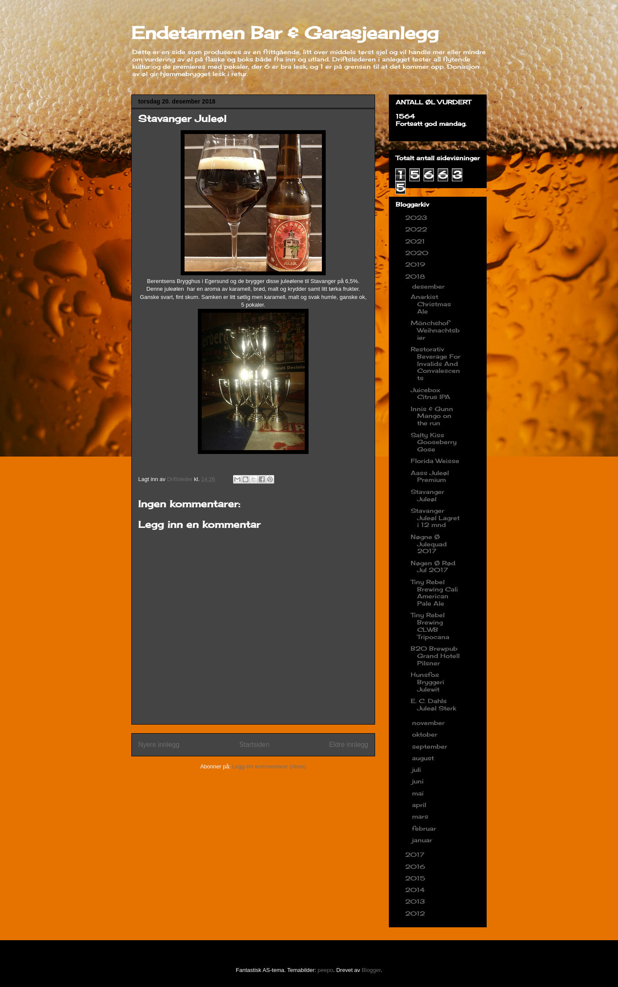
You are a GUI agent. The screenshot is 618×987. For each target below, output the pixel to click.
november (429, 722)
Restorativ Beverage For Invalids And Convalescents (435, 363)
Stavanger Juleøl (427, 495)
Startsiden (254, 744)
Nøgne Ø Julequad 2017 (429, 544)
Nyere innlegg (158, 744)
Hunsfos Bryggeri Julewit (427, 682)
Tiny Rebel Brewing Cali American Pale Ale (434, 592)
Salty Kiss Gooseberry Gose (434, 442)
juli (417, 769)
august (424, 758)
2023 (417, 217)
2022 (417, 229)
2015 (416, 878)
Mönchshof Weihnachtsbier (435, 330)
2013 (416, 901)
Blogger (371, 970)
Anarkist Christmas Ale (431, 304)
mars (421, 816)
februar (425, 828)
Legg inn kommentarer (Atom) (269, 766)
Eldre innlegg (348, 744)
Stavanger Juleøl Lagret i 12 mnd (435, 518)
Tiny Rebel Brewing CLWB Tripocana (430, 625)
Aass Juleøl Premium (430, 476)
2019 (416, 264)
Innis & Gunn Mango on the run (432, 416)
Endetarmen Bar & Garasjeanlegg (285, 32)
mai (419, 793)
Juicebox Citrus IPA (430, 393)
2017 (416, 854)
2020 (417, 252)
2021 (416, 241)
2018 (416, 276)
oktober (425, 734)
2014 (416, 889)
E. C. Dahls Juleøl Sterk (433, 704)
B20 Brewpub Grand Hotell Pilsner (435, 656)
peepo (325, 970)
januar (423, 840)
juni (419, 781)
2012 (416, 913)
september (430, 746)
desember (429, 286)
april (420, 804)
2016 (416, 866)
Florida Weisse (435, 460)
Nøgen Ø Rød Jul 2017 (433, 566)
